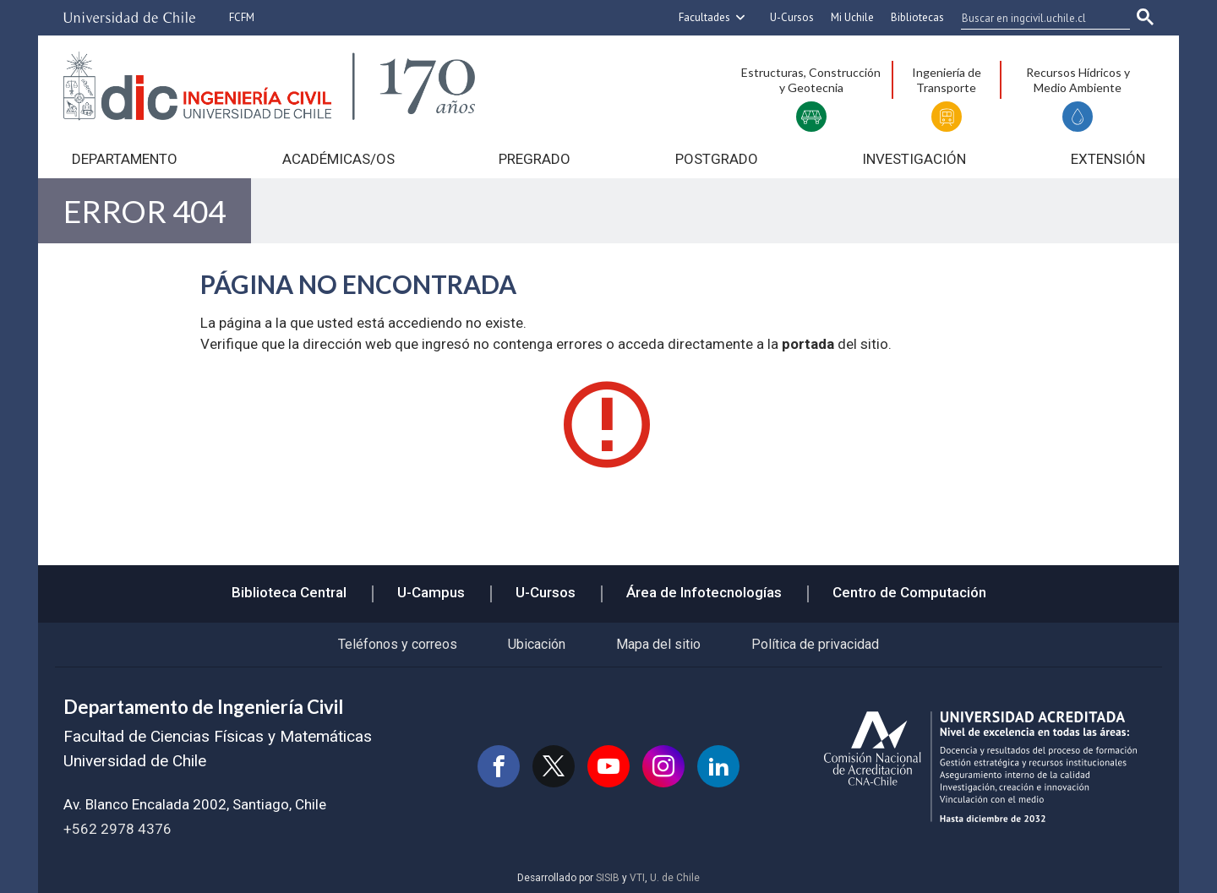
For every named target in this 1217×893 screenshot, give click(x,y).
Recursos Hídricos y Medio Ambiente (1078, 80)
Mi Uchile (852, 17)
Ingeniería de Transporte (946, 80)
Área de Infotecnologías (704, 592)
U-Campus (431, 592)
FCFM (241, 17)
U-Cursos (792, 17)
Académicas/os (338, 158)
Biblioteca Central (289, 592)
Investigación (914, 158)
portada (808, 343)
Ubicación (536, 644)
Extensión (1108, 158)
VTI (637, 878)
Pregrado (534, 158)
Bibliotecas (917, 17)
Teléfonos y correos (397, 644)
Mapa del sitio (658, 644)
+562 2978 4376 (117, 828)
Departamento (124, 158)
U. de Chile (675, 878)
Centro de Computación (909, 592)
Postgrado (716, 158)
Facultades (704, 17)
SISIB (607, 878)
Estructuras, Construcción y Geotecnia (811, 80)
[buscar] (1035, 17)
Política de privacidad (815, 644)
